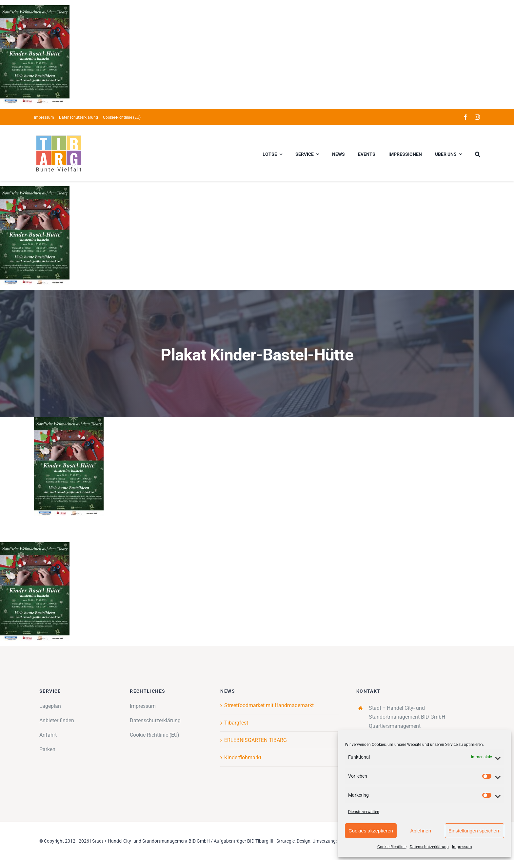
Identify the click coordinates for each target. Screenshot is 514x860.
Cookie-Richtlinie (391, 847)
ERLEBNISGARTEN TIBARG (255, 740)
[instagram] (477, 117)
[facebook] (465, 117)
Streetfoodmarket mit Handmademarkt (269, 705)
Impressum (462, 847)
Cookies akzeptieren (370, 830)
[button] (477, 153)
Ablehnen (420, 830)
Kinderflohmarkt (242, 757)
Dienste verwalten (363, 811)
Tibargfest (236, 723)
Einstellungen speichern (474, 830)
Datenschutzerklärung (429, 847)
